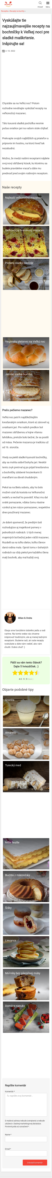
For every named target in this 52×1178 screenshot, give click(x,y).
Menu (48, 4)
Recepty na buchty (17, 11)
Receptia (4, 11)
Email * (8, 1149)
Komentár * (10, 1091)
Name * (8, 1134)
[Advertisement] (26, 74)
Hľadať (40, 4)
